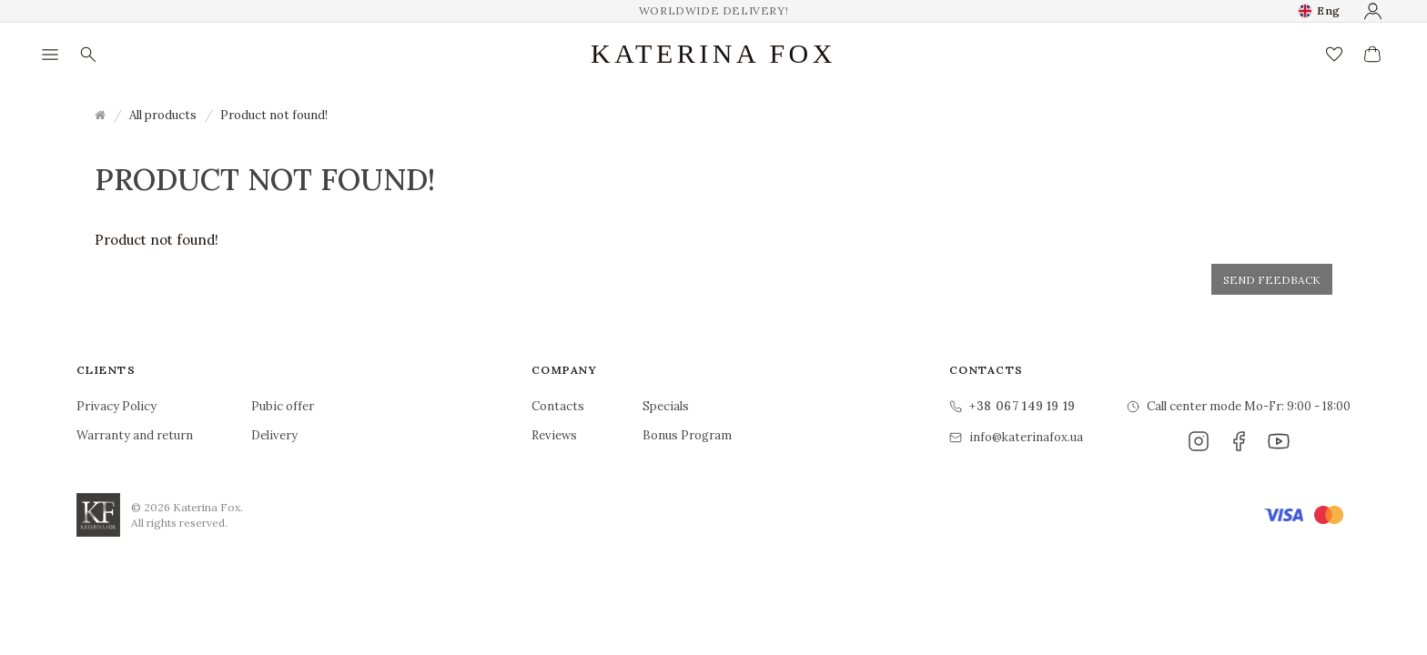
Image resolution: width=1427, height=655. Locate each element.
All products (163, 115)
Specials (666, 406)
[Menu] (50, 54)
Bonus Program (687, 435)
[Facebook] (1238, 441)
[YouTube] (1278, 441)
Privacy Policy (116, 406)
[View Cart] (1372, 54)
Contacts (557, 406)
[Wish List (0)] (1334, 54)
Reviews (554, 435)
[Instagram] (1198, 441)
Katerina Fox (713, 53)
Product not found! (274, 115)
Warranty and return (134, 435)
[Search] (88, 54)
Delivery (274, 435)
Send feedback (1272, 280)
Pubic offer (282, 406)
